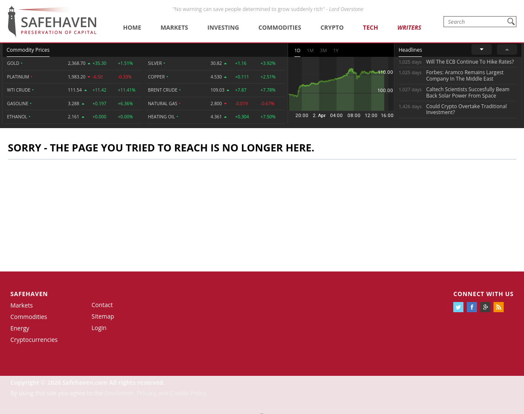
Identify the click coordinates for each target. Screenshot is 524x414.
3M (323, 50)
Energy (20, 328)
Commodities (279, 27)
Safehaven (29, 294)
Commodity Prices (28, 49)
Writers (409, 27)
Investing (223, 27)
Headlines (410, 49)
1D (297, 50)
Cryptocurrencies (34, 340)
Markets (174, 27)
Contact (102, 305)
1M (310, 50)
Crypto (332, 27)
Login (98, 328)
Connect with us (483, 294)
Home (132, 27)
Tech (370, 27)
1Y (335, 50)
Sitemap (102, 316)
